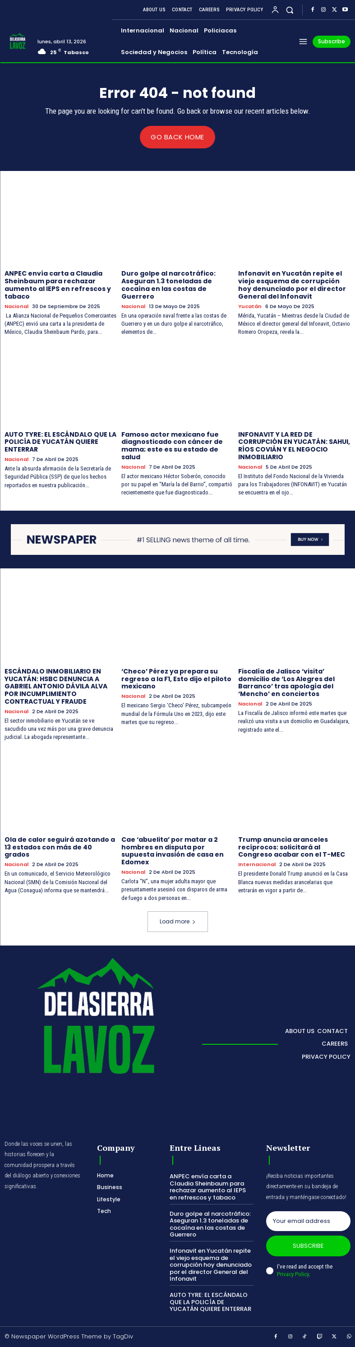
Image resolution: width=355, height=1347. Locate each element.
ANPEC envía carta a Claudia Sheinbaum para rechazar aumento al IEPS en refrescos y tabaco (58, 284)
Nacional (16, 306)
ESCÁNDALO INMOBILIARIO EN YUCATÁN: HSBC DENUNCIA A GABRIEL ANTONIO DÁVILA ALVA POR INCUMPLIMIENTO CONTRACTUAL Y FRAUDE (56, 686)
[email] (308, 1221)
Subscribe (308, 1245)
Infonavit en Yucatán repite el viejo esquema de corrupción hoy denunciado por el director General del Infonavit (292, 284)
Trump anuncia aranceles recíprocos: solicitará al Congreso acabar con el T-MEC (291, 847)
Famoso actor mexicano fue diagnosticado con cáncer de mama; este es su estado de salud (172, 445)
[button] (290, 9)
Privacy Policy (293, 1273)
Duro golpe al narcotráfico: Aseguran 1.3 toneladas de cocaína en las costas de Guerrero (168, 284)
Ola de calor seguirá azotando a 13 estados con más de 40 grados (60, 847)
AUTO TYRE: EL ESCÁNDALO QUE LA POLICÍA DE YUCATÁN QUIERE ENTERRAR (60, 441)
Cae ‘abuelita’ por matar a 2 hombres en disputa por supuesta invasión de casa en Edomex (172, 850)
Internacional (257, 864)
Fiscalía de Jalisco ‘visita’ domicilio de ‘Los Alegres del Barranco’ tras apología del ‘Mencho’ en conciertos (286, 682)
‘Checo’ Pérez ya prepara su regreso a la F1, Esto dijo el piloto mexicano (176, 678)
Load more (178, 921)
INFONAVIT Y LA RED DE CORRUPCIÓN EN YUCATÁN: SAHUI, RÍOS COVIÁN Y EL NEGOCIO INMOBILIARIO (294, 445)
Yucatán (250, 306)
